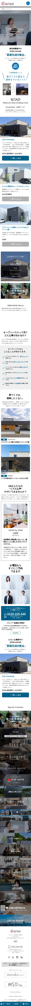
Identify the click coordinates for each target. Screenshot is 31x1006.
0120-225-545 (17, 949)
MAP (15, 943)
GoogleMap (15, 635)
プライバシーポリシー (15, 994)
